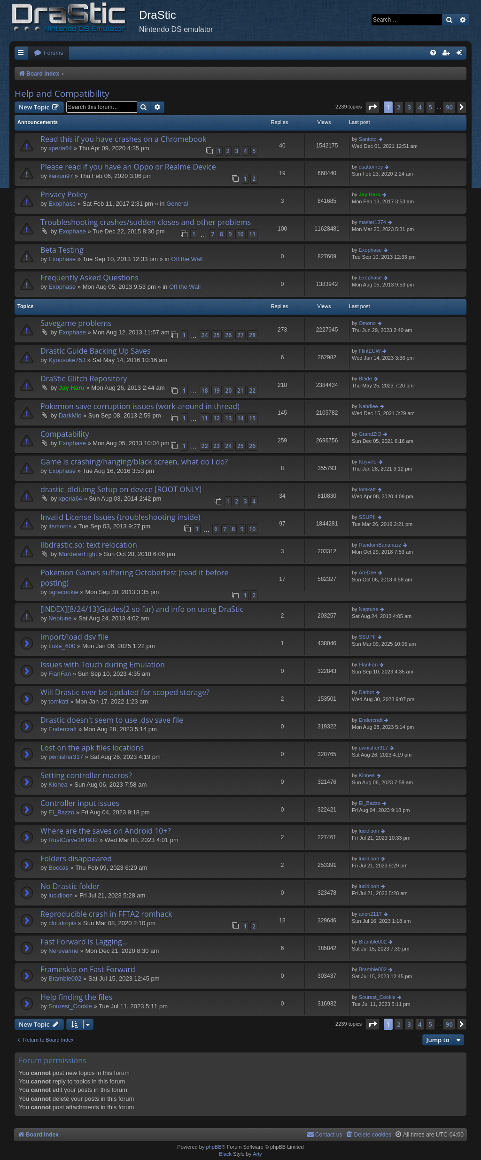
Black (225, 1154)
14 (240, 418)
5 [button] (430, 107)
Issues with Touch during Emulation (102, 664)
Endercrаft (62, 729)
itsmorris (59, 526)
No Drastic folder (70, 886)
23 (216, 446)
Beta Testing (62, 250)
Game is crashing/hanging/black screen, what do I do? (134, 461)
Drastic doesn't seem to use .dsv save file (111, 720)
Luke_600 (61, 646)
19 (216, 390)
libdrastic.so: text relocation (88, 545)
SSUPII (367, 517)
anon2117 (370, 914)
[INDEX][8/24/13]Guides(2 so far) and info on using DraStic (141, 609)
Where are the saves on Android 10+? (105, 831)
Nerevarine (63, 950)
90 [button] (449, 107)
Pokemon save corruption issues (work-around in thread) (140, 406)
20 (228, 390)
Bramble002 (373, 941)
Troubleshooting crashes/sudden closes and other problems (145, 222)
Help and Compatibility (62, 93)
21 (240, 390)
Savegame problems (75, 323)
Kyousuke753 (66, 359)
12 (216, 418)
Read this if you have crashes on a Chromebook (123, 139)
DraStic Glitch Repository (83, 378)
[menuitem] (48, 53)
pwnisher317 (65, 756)
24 (205, 335)
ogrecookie (63, 591)
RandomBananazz (380, 545)
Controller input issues (79, 803)
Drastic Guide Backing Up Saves (95, 351)
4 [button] (419, 107)
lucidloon (369, 831)
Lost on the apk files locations (92, 747)
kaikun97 (60, 175)
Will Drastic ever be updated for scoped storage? (124, 692)
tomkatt (367, 489)
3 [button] (409, 107)
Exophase (62, 203)
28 (252, 335)
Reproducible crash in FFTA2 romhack (106, 914)
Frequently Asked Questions (89, 277)
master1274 (372, 222)
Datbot (366, 692)
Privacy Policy (63, 194)
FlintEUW (369, 351)
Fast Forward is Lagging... (84, 941)
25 (216, 335)
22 (252, 390)
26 (228, 335)
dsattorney (371, 167)
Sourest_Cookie (70, 1006)
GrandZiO (370, 434)
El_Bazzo (61, 812)
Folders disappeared (76, 858)
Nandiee (368, 406)
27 (240, 335)
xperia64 (60, 148)
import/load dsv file (74, 637)
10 (240, 234)
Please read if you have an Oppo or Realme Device (128, 167)
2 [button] (398, 107)
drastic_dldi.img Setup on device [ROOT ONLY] (121, 489)
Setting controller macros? (86, 775)
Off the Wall (186, 259)
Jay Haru (369, 194)
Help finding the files (76, 997)
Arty (257, 1154)
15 (252, 418)
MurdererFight (78, 553)
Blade (365, 378)
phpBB (213, 1147)
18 (205, 390)
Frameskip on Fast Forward (87, 969)
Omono (367, 323)
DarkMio (70, 415)
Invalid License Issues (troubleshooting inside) (120, 517)
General (177, 203)
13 (228, 418)
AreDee (367, 572)
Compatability (64, 434)
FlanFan (59, 673)
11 (252, 234)
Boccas (58, 867)
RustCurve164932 (73, 839)
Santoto (368, 139)
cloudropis (62, 923)
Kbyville (368, 461)
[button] (372, 107)
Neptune (59, 618)
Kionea (57, 784)
